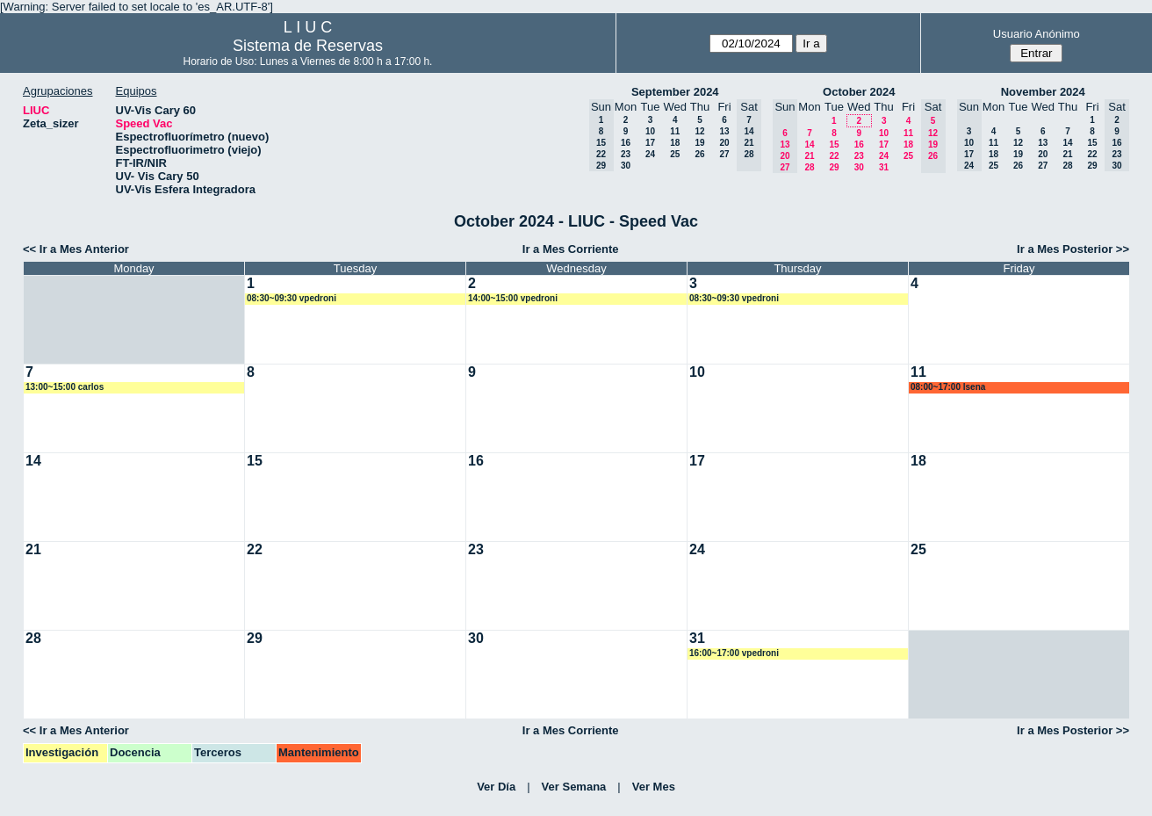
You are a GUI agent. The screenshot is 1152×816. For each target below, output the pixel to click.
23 (625, 154)
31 (884, 167)
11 (675, 131)
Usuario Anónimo (1036, 33)
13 (724, 131)
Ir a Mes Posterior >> (1073, 249)
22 (834, 156)
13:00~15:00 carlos (64, 387)
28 (809, 167)
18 (675, 143)
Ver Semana (574, 786)
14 (809, 144)
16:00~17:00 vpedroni (734, 653)
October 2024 (859, 91)
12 (699, 131)
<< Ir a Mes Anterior (76, 249)
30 (625, 165)
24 (650, 154)
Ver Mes (653, 786)
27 (724, 154)
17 (650, 143)
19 (699, 143)
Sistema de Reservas (308, 45)
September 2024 (675, 91)
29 (834, 167)
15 (834, 144)
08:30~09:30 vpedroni (291, 298)
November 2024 (1043, 91)
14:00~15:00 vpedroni (513, 298)
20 (724, 143)
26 (699, 154)
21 (809, 156)
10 (650, 131)
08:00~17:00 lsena (948, 387)
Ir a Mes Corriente (570, 249)
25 (675, 154)
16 (625, 143)
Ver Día (496, 786)
